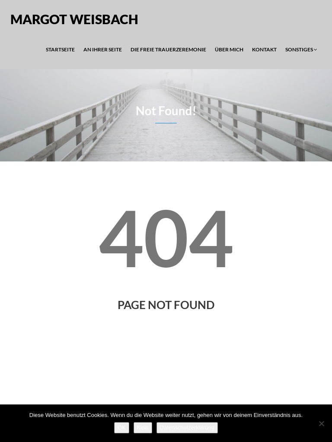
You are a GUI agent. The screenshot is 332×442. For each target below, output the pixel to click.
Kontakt (264, 49)
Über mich (229, 49)
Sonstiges (301, 49)
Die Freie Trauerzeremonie (168, 49)
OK (122, 427)
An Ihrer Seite (102, 49)
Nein (143, 427)
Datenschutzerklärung (187, 427)
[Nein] (321, 423)
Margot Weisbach (74, 19)
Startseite (60, 49)
